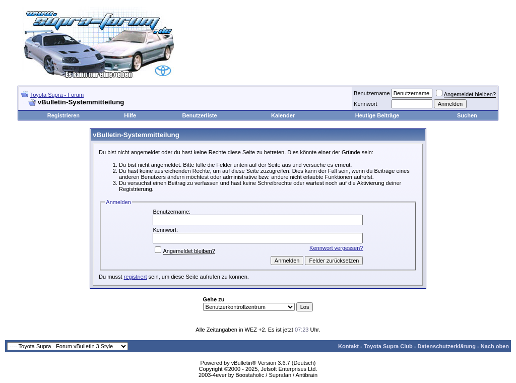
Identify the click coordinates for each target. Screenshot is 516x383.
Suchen (467, 115)
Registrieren (63, 115)
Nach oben (495, 346)
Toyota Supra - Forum (57, 95)
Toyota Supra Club (388, 346)
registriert (135, 277)
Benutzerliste (199, 115)
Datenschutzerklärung (446, 346)
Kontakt (348, 346)
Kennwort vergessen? (336, 248)
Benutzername (372, 93)
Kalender (283, 115)
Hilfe (130, 115)
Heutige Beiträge (377, 115)
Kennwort (365, 104)
